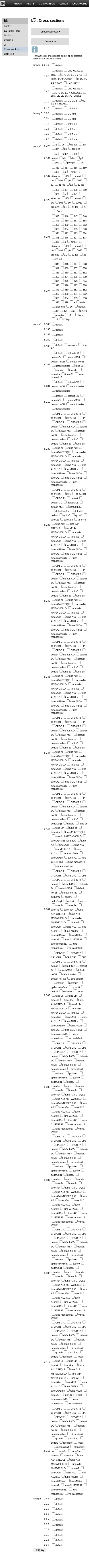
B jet (6, 26)
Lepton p (9, 40)
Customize (50, 41)
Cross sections (12, 49)
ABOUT (18, 3)
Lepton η (8, 35)
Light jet (8, 53)
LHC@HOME (79, 3)
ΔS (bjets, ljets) (12, 30)
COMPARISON (47, 3)
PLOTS (31, 3)
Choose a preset (49, 31)
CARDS (64, 3)
